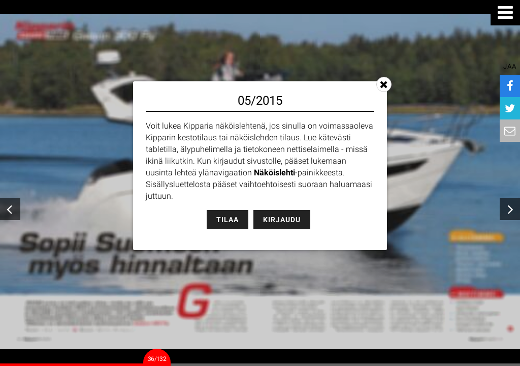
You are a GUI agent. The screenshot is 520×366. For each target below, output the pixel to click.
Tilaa (227, 220)
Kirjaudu (282, 220)
